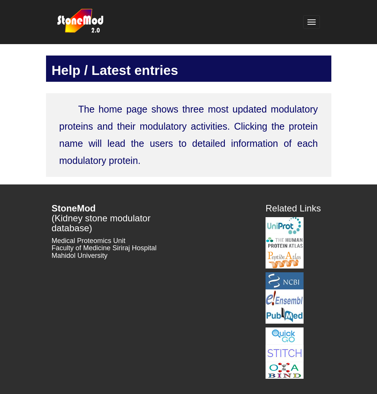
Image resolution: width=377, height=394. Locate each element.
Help (66, 70)
